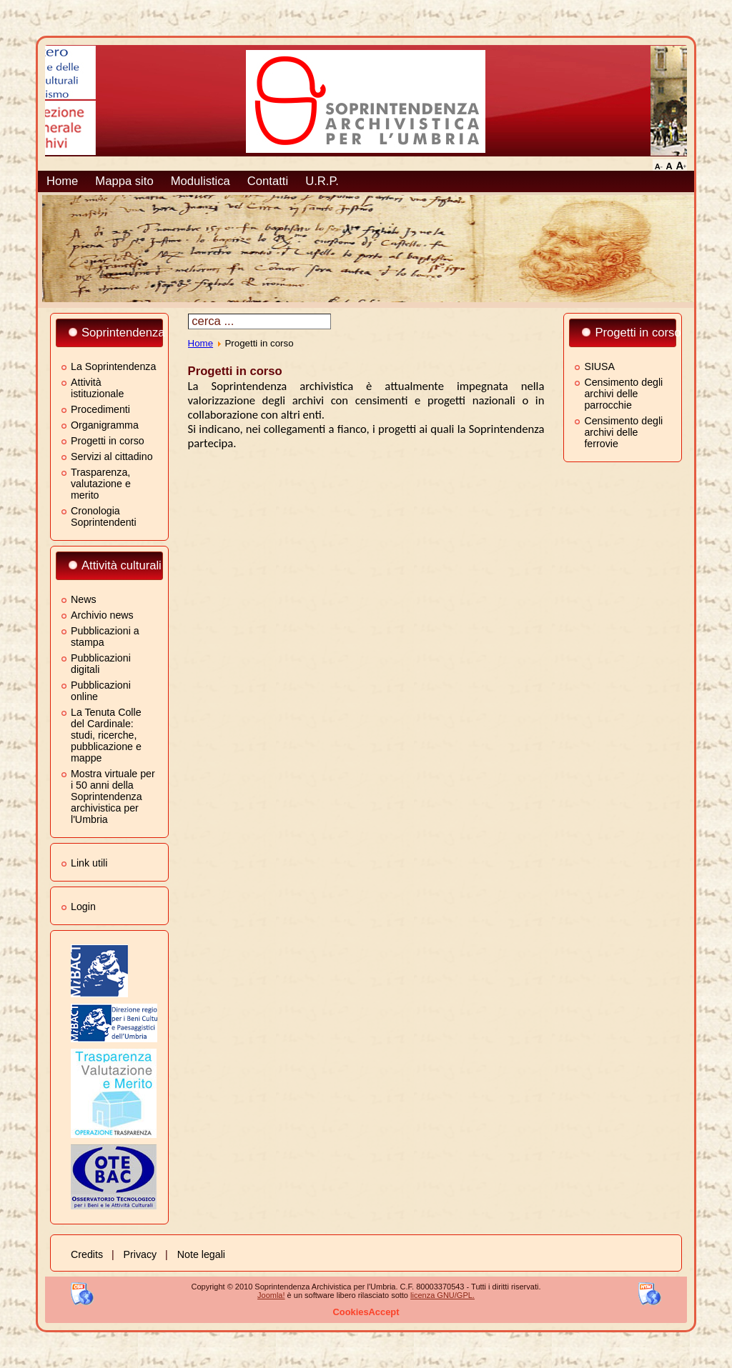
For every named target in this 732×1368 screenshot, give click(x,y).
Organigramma (105, 425)
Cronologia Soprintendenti (104, 516)
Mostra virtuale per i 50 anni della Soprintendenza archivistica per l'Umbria (113, 796)
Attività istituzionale (97, 387)
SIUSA (599, 366)
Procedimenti (100, 409)
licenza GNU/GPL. (442, 1295)
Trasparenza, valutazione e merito (101, 483)
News (84, 599)
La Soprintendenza (113, 366)
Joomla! (271, 1295)
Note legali (201, 1254)
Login (83, 906)
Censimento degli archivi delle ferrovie (623, 432)
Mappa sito (124, 181)
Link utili (89, 863)
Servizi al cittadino (112, 456)
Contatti (267, 181)
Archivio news (102, 615)
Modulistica (200, 181)
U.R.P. (322, 181)
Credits (87, 1254)
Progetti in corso (107, 440)
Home (62, 181)
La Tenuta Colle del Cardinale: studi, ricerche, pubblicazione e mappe (106, 735)
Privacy (140, 1254)
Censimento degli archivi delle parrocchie (623, 393)
